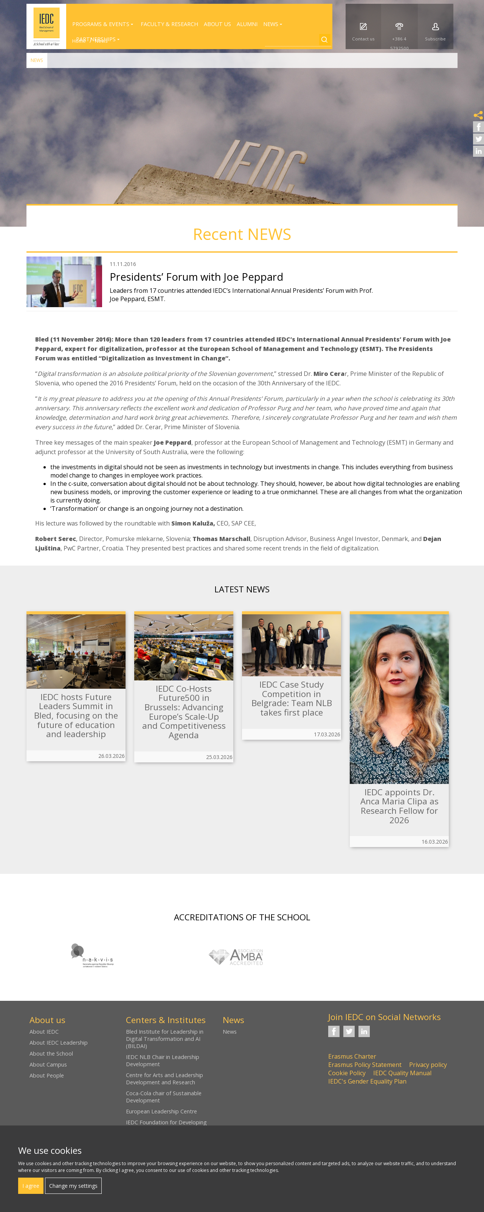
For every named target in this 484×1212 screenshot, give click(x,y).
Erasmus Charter (352, 1056)
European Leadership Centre (161, 1111)
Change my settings (73, 1185)
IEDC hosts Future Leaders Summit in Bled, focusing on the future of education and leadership (76, 715)
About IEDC (44, 1031)
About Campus (48, 1064)
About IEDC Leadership (58, 1042)
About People (46, 1075)
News (37, 60)
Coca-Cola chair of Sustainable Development (164, 1097)
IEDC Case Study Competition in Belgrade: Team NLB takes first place (291, 698)
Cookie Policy (347, 1073)
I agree (30, 1185)
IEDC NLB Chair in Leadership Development (162, 1060)
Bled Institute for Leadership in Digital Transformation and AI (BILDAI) (164, 1039)
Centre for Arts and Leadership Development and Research (164, 1078)
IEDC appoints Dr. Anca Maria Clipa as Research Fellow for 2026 (399, 806)
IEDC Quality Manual (402, 1073)
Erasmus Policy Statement (365, 1064)
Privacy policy (428, 1064)
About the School (51, 1053)
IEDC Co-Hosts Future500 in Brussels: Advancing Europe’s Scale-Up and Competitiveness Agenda (184, 712)
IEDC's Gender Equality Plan (367, 1081)
